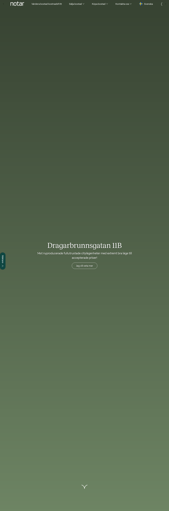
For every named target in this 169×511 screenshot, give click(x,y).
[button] (84, 487)
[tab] (10, 4)
